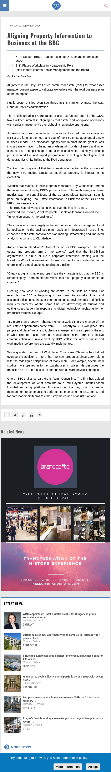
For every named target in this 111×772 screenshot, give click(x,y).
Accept (93, 766)
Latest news (13, 603)
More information (68, 766)
